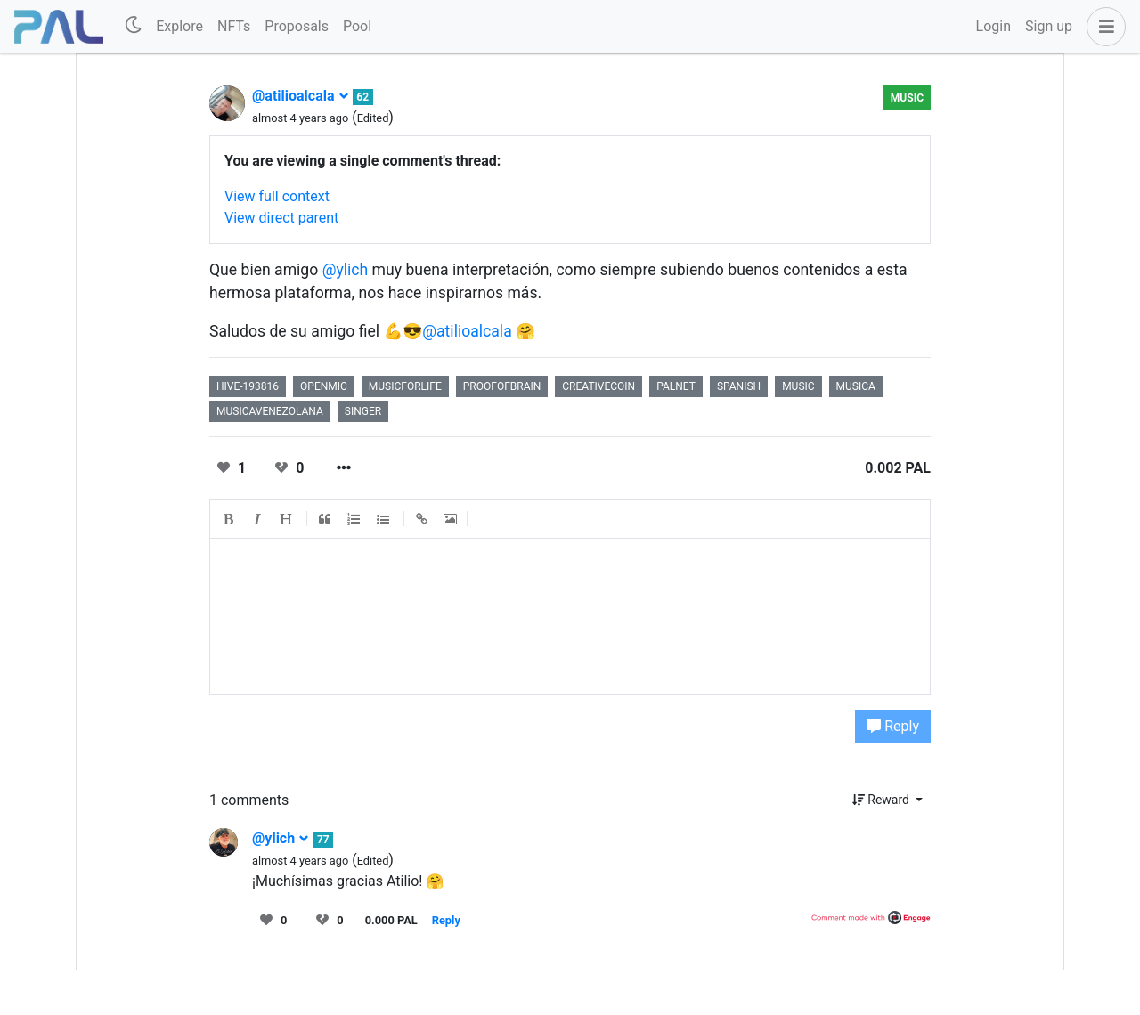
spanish (739, 386)
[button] (1102, 26)
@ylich (345, 270)
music (798, 386)
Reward (882, 799)
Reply (893, 726)
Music (907, 98)
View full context (277, 196)
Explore (179, 26)
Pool (357, 26)
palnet (676, 386)
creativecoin (598, 386)
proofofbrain (502, 386)
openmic (323, 386)
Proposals (297, 26)
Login (993, 26)
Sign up (1048, 26)
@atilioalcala (300, 95)
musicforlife (405, 386)
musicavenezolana (269, 411)
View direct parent (281, 217)
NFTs (233, 26)
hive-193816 (247, 386)
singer (363, 411)
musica (855, 386)
